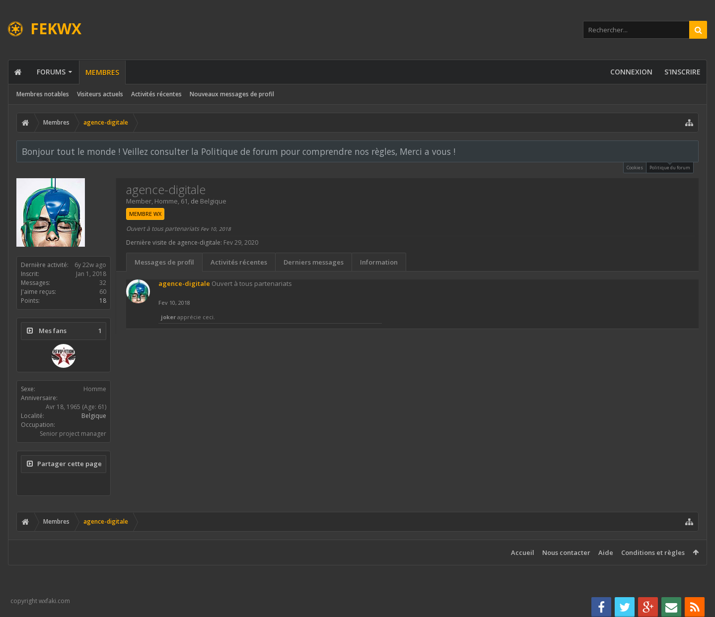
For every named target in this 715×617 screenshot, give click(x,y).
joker (168, 317)
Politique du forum (669, 166)
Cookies (635, 167)
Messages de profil (164, 262)
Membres (102, 72)
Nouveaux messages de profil (232, 94)
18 (102, 300)
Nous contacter (566, 552)
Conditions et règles (653, 552)
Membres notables (42, 94)
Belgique (93, 415)
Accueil (522, 552)
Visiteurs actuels (100, 94)
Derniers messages (314, 262)
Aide (605, 552)
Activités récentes (156, 94)
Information (379, 262)
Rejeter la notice (692, 151)
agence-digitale (184, 283)
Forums (51, 71)
